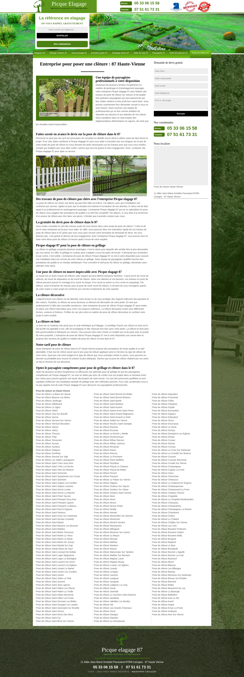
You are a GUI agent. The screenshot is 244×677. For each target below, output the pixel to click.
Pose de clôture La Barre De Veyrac (53, 394)
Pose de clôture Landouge (49, 400)
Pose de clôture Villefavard (49, 404)
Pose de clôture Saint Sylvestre (51, 479)
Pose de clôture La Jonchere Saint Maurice (115, 595)
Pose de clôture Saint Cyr (48, 618)
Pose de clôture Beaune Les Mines (53, 397)
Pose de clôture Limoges (106, 571)
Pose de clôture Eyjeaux (164, 414)
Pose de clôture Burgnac (164, 539)
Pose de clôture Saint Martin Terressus (55, 532)
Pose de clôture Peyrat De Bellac (110, 470)
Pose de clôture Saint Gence (50, 611)
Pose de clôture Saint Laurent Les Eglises (56, 565)
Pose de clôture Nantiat (105, 512)
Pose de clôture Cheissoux (165, 479)
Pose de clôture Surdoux (48, 446)
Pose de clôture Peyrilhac (106, 463)
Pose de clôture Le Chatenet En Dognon (171, 483)
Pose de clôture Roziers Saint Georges (113, 423)
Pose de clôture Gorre (105, 611)
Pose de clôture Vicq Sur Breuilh (51, 414)
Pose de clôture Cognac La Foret (168, 470)
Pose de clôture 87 (200, 53)
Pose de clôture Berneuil (164, 581)
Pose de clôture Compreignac (166, 466)
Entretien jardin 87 (99, 53)
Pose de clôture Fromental (165, 397)
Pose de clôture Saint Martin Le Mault (54, 539)
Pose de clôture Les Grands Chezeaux (113, 608)
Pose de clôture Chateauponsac (167, 486)
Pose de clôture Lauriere (106, 575)
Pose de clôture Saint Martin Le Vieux (54, 535)
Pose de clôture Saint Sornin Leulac (53, 489)
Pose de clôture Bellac (163, 585)
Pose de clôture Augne (163, 604)
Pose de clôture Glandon (106, 618)
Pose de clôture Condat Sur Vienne (169, 463)
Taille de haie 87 (141, 53)
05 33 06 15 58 (139, 3)
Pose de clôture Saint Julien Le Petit (53, 578)
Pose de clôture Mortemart (107, 519)
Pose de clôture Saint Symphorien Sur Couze (58, 476)
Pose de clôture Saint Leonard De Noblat (56, 552)
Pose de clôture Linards (105, 568)
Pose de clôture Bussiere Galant (168, 532)
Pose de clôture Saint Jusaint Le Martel (55, 568)
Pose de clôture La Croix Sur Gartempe (171, 450)
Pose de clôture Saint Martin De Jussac (55, 542)
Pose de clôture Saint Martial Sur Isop (54, 545)
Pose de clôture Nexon (105, 502)
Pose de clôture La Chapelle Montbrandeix (173, 499)
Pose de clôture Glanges (106, 614)
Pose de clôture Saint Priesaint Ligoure (55, 502)
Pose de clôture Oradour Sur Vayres (111, 486)
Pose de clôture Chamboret (165, 512)
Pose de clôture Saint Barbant (108, 404)
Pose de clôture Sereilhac (48, 453)
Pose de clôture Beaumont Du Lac (168, 588)
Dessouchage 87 (79, 53)
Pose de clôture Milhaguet (106, 529)
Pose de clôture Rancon (105, 453)
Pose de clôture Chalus (163, 516)
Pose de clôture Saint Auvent (108, 407)
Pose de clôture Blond (163, 562)
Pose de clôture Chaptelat (164, 496)
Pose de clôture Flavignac (164, 404)
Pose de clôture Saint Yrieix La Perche (54, 466)
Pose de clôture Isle (103, 604)
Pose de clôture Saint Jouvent (50, 581)
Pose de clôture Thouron (48, 433)
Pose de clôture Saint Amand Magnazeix (114, 414)
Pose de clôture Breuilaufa (165, 548)
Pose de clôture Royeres (106, 427)
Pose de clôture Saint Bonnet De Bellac (113, 394)
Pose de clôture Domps (163, 430)
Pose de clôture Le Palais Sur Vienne (112, 479)
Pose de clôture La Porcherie (108, 456)
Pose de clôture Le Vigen (48, 407)
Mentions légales (144, 672)
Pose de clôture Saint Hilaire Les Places (55, 588)
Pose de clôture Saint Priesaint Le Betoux (56, 506)
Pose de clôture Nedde (105, 509)
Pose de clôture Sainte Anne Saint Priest (114, 410)
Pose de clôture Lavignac (106, 578)
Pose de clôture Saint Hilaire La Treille (54, 591)
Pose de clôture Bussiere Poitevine (169, 529)
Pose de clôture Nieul (104, 496)
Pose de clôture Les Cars (164, 525)
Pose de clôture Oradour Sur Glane (111, 489)
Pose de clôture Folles (163, 400)
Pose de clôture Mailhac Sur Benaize (112, 555)
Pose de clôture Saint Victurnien (51, 473)
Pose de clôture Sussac (47, 443)
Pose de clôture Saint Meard (50, 522)
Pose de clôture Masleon (106, 545)
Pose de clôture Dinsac (163, 437)
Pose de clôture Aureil (162, 601)
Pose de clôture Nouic (105, 499)
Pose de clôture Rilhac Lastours (109, 443)
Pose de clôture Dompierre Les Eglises (171, 433)
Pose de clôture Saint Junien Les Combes (56, 571)
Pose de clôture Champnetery (166, 506)
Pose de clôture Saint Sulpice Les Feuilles (56, 483)
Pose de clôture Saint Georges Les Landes (57, 604)
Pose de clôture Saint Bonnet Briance (112, 397)
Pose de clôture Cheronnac (165, 476)
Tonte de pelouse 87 (178, 53)
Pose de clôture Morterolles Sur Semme (113, 516)
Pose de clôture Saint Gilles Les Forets (55, 598)
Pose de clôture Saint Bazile (107, 400)
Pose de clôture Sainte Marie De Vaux (54, 548)
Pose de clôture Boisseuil (164, 558)
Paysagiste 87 (158, 53)
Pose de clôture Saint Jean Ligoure (53, 585)
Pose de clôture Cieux (163, 473)
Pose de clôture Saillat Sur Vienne (110, 420)
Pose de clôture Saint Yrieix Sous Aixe (54, 463)
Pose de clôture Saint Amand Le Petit (112, 417)
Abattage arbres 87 (120, 53)
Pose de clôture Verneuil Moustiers (53, 423)
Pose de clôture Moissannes (108, 525)
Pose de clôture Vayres (47, 427)
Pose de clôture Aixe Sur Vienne (168, 614)
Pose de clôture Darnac (163, 443)
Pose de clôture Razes (105, 450)
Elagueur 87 (39, 53)
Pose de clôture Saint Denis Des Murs (54, 614)
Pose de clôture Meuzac (106, 539)
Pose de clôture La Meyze (106, 535)
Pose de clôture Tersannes (49, 440)
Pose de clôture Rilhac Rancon (109, 440)
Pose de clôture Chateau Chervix (168, 493)
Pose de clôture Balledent (164, 595)
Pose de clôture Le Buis (163, 545)
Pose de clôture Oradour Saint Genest (112, 493)
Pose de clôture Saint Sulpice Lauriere (54, 486)
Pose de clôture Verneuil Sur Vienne (53, 420)
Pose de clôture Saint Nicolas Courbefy (55, 519)
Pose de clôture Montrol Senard (109, 522)
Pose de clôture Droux (163, 420)
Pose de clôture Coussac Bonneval (169, 460)
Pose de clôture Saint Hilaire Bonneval (54, 595)
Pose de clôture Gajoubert (165, 394)
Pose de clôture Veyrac (47, 417)
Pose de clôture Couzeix (164, 456)
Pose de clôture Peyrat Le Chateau (111, 466)
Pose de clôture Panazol (106, 476)
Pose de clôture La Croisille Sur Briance (171, 453)
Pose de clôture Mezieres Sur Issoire (112, 532)
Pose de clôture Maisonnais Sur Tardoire (114, 552)
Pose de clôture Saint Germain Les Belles (56, 601)
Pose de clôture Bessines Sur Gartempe (171, 575)
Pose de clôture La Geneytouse (109, 621)
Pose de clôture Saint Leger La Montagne (56, 558)
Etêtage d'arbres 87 (58, 53)
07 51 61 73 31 (139, 9)
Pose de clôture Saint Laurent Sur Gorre (55, 562)
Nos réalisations (62, 44)
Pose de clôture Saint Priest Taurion (53, 496)
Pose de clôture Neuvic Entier (108, 506)
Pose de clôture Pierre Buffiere (109, 460)
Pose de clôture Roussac (106, 430)
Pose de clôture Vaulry (47, 430)
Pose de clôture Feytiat (163, 407)
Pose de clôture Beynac (163, 571)
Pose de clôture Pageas (105, 483)
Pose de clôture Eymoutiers (165, 410)
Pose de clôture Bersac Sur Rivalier (169, 578)
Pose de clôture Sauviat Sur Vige (52, 456)
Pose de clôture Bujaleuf (164, 542)
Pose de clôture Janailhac (106, 598)
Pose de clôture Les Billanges (166, 568)
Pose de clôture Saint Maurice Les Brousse (57, 525)
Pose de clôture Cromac (164, 446)
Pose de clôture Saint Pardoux (51, 512)
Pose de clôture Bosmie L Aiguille (168, 552)
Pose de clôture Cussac (163, 440)
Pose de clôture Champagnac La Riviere (171, 509)
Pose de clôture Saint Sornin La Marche (55, 493)
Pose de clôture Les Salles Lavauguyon (55, 460)
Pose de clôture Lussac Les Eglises (111, 565)
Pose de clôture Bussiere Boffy (167, 535)
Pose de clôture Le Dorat (164, 427)
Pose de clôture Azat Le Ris (165, 598)
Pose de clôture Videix (47, 410)
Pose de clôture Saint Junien (50, 575)
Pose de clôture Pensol (105, 473)
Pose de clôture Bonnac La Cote (168, 555)
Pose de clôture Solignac (48, 450)
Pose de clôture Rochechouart (108, 437)
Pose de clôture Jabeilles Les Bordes (112, 601)
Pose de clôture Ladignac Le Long (110, 585)
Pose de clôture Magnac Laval (108, 558)
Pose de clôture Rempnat (106, 446)
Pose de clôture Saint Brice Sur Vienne (55, 621)
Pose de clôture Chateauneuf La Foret (170, 489)
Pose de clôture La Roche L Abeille (111, 433)
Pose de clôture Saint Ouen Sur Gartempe (56, 516)
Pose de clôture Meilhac (105, 542)
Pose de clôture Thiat (46, 437)
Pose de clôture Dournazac (165, 423)
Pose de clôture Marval (105, 548)
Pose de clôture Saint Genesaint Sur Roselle (57, 608)
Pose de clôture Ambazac (164, 611)
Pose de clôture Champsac (165, 502)
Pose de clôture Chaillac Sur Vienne (169, 522)
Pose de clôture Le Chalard (165, 519)
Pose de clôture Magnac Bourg (109, 562)
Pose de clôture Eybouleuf (165, 417)
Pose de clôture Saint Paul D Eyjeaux (54, 509)
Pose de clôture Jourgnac (106, 581)
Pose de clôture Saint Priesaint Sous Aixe (56, 499)
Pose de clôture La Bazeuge (166, 591)
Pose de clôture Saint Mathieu (50, 529)
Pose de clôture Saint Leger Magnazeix (55, 555)
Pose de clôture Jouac (105, 588)
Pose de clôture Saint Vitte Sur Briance (55, 470)
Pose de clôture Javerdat (106, 591)
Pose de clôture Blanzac (164, 565)
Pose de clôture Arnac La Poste (167, 608)
